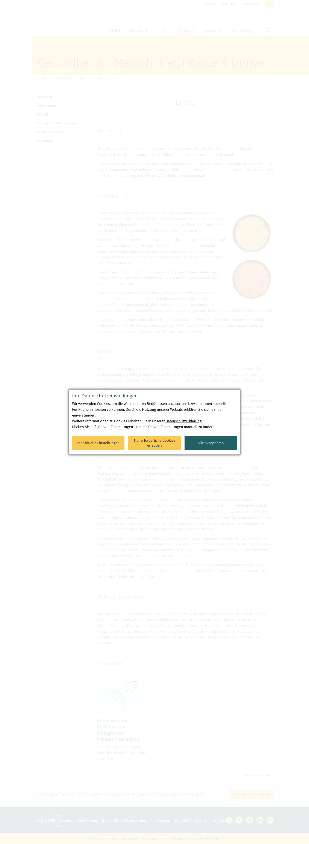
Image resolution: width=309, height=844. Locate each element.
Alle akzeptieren (211, 442)
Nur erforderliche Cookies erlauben (154, 443)
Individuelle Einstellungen (98, 442)
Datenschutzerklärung (183, 420)
